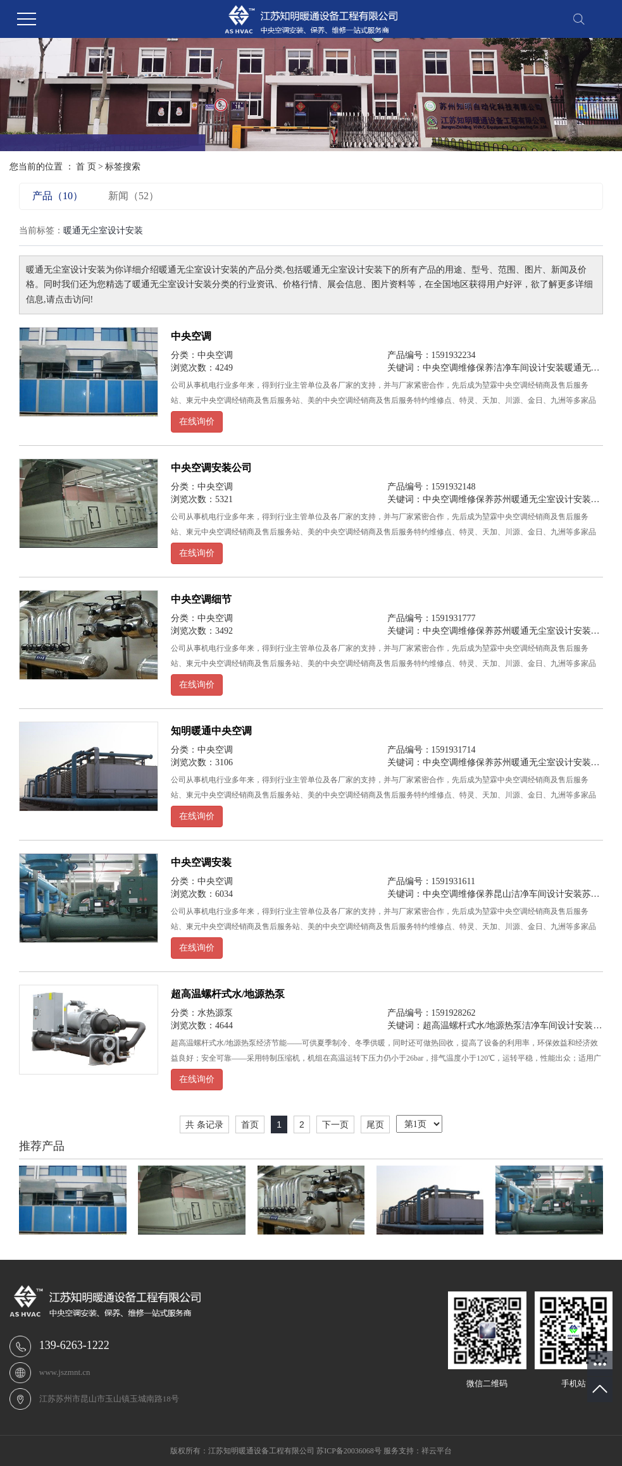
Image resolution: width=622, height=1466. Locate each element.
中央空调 (191, 336)
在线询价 (197, 421)
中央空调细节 (201, 599)
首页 (250, 1124)
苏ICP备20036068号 (349, 1450)
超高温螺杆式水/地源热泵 (228, 994)
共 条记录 (204, 1124)
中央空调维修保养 (458, 368)
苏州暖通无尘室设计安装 (542, 499)
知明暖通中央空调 (211, 730)
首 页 (86, 166)
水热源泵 (215, 1013)
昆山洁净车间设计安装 (538, 894)
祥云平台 (436, 1450)
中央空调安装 (201, 862)
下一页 (335, 1124)
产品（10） (57, 195)
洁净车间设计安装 (529, 368)
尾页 (375, 1124)
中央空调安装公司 (211, 467)
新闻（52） (133, 195)
